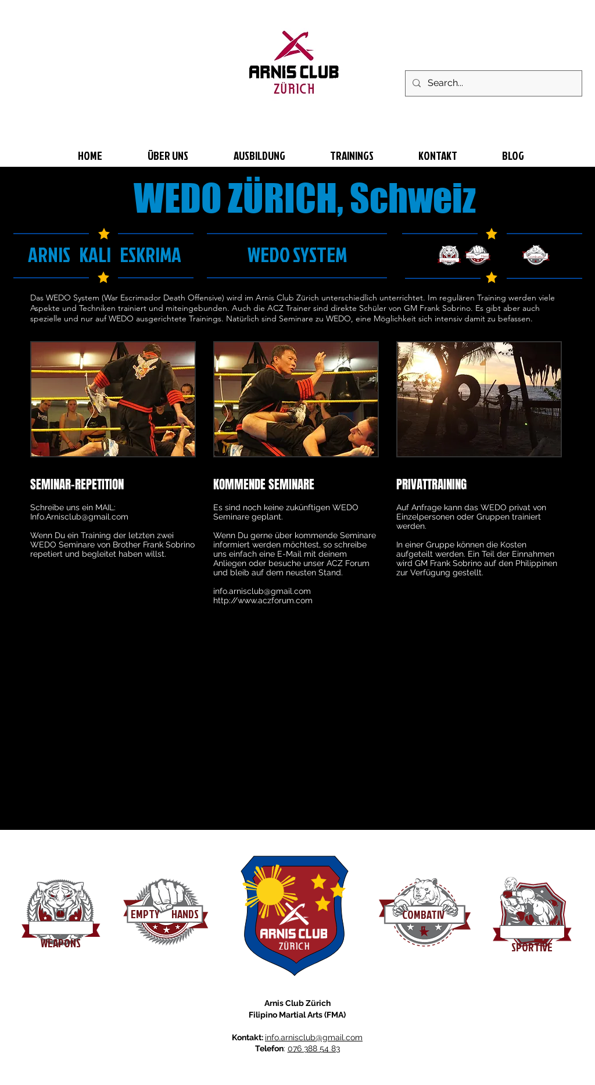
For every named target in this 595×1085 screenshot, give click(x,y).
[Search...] (492, 83)
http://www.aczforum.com (263, 600)
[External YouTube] (169, 725)
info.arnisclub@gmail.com (262, 591)
